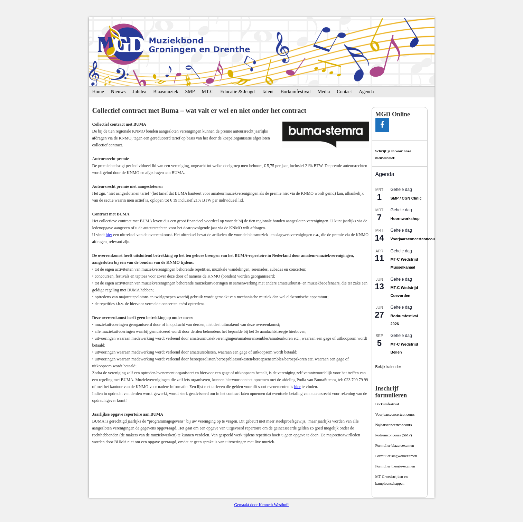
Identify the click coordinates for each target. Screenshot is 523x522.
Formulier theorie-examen (395, 466)
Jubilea (140, 91)
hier (109, 234)
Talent (268, 91)
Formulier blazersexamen (394, 445)
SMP (190, 91)
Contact (344, 91)
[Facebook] (382, 125)
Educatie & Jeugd (237, 91)
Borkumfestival (296, 91)
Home (98, 91)
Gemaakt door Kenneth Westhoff (261, 504)
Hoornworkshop (405, 218)
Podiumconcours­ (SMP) (393, 435)
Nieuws (118, 91)
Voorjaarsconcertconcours (415, 239)
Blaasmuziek (165, 91)
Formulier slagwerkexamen (396, 456)
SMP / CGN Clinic (406, 198)
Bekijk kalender (388, 367)
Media (324, 91)
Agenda (366, 91)
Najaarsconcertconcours (393, 425)
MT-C (208, 91)
